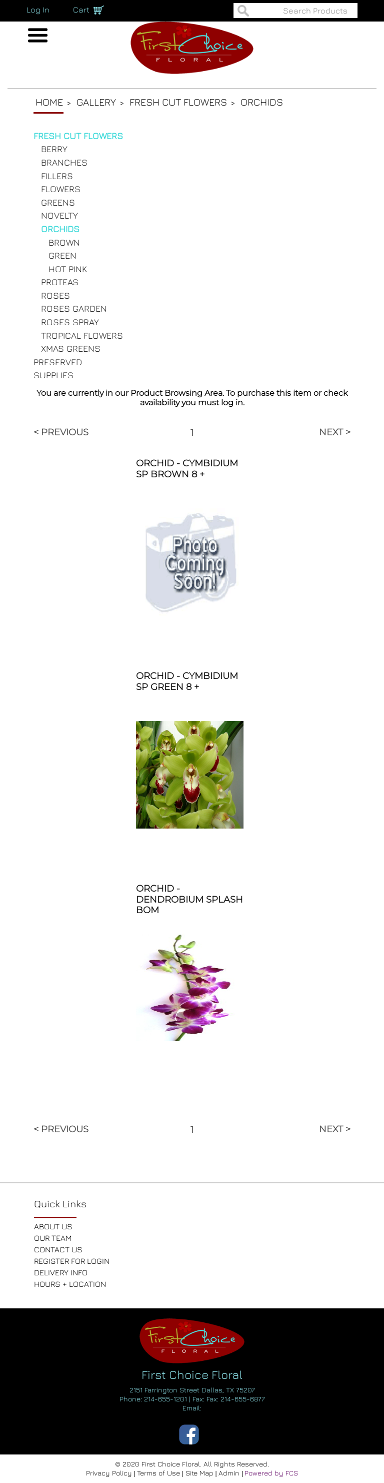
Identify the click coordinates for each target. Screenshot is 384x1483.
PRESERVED (58, 362)
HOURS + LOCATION (70, 1283)
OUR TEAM (53, 1237)
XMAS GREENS (70, 348)
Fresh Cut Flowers (178, 102)
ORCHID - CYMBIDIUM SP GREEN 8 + (187, 681)
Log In (38, 9)
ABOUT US (53, 1226)
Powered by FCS (271, 1472)
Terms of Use (159, 1472)
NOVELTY (59, 215)
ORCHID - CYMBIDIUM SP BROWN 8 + (187, 469)
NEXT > (334, 432)
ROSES (55, 295)
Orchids (261, 102)
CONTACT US (58, 1249)
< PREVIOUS (61, 432)
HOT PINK (67, 269)
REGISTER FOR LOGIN (72, 1260)
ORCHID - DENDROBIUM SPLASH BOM (189, 899)
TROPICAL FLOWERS (82, 335)
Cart (81, 9)
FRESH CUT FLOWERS (78, 136)
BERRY (54, 149)
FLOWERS (60, 189)
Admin (230, 1472)
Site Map (201, 1472)
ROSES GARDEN (74, 308)
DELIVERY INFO (61, 1272)
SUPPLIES (54, 375)
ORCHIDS (60, 229)
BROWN (64, 242)
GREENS (58, 202)
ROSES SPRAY (70, 322)
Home (49, 102)
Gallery (96, 102)
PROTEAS (59, 282)
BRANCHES (64, 162)
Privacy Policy (110, 1472)
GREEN (62, 255)
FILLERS (57, 176)
